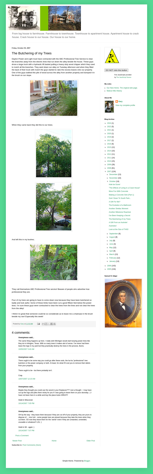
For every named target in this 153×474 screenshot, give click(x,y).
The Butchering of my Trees (119, 219)
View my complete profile (125, 105)
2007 (109, 171)
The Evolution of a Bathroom (120, 205)
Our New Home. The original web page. (122, 88)
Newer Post (17, 441)
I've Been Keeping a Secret (119, 215)
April (111, 251)
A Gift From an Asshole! (118, 222)
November (113, 178)
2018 (109, 137)
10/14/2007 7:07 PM (26, 431)
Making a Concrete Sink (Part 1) (121, 195)
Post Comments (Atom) (32, 445)
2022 (109, 127)
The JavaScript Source (123, 77)
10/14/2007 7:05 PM (26, 403)
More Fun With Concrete (118, 191)
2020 (109, 133)
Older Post (91, 441)
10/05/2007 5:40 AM (26, 349)
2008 (109, 168)
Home (54, 441)
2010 (109, 161)
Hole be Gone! (114, 184)
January (112, 261)
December (113, 174)
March (112, 254)
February (113, 258)
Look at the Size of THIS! (118, 229)
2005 (109, 269)
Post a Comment (22, 436)
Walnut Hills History (114, 91)
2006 (109, 266)
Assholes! (113, 226)
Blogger (87, 461)
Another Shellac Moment (118, 209)
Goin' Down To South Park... (120, 198)
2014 (109, 151)
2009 (109, 165)
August (112, 237)
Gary (120, 101)
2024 (109, 123)
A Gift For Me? (114, 202)
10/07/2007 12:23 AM (26, 379)
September (113, 234)
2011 (109, 158)
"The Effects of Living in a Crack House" (124, 188)
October (112, 181)
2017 (109, 140)
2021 (109, 130)
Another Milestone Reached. (120, 212)
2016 (109, 144)
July (111, 241)
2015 (109, 147)
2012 (109, 154)
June (111, 244)
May (111, 248)
